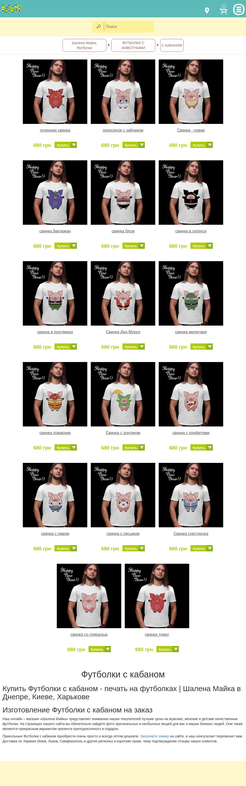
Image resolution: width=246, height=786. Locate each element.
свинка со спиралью (89, 634)
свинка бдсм (123, 231)
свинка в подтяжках (55, 332)
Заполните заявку (154, 736)
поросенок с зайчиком (123, 130)
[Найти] (98, 27)
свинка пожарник (55, 433)
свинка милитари (191, 332)
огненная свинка (55, 130)
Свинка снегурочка (191, 534)
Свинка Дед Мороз (123, 332)
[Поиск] (130, 27)
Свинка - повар (191, 130)
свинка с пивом (55, 534)
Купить (63, 145)
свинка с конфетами (191, 433)
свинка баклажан (55, 231)
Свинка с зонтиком (123, 433)
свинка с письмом (123, 534)
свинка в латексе (191, 231)
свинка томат (157, 634)
